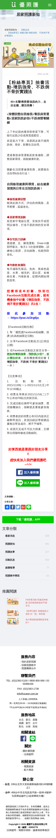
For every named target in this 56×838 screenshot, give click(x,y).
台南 (28, 726)
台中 (35, 723)
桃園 (21, 723)
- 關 (28, 751)
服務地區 (28, 715)
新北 (28, 719)
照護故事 (10, 552)
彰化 (21, 726)
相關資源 (28, 762)
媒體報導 (10, 567)
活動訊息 (25, 30)
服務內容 (28, 657)
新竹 (28, 723)
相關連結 (28, 732)
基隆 (35, 719)
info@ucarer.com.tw (27, 693)
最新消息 (10, 536)
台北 (21, 719)
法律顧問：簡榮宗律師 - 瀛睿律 (28, 830)
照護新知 (10, 544)
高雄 (35, 726)
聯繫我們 (28, 676)
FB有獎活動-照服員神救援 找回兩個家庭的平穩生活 (37, 603)
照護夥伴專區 (12, 575)
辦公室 (28, 779)
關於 (28, 746)
